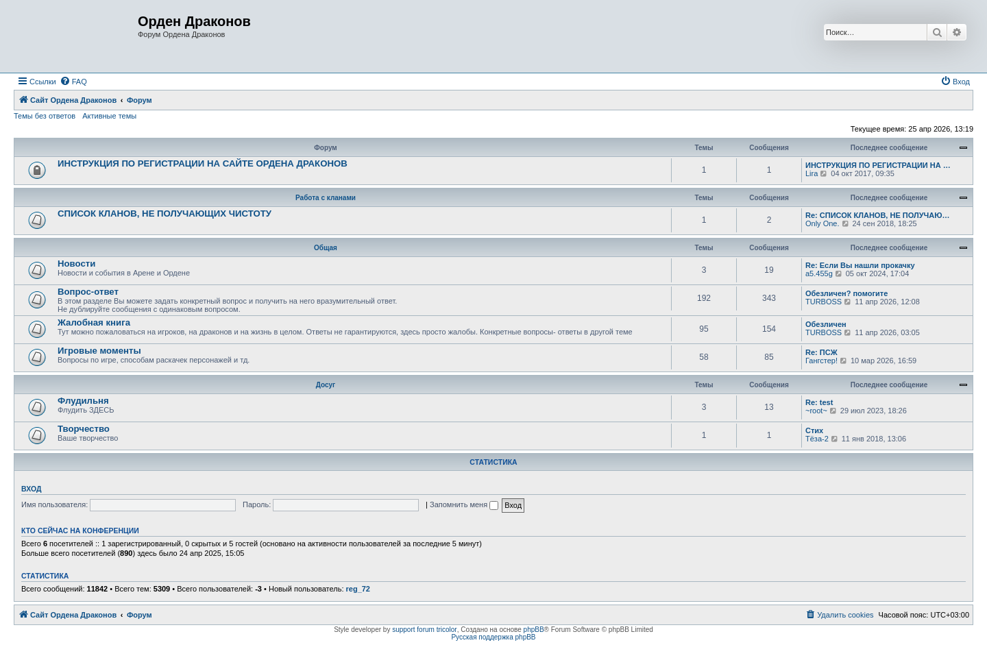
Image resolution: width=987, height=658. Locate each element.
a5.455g (819, 273)
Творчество (84, 429)
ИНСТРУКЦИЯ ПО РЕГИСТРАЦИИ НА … (878, 165)
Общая (325, 248)
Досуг (326, 385)
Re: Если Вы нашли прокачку (860, 265)
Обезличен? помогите (846, 293)
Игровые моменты (99, 350)
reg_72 (358, 589)
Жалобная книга (94, 322)
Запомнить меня (464, 504)
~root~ (816, 410)
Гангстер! (821, 360)
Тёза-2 (817, 439)
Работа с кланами (325, 198)
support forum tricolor (424, 629)
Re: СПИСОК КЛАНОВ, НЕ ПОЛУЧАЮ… (877, 215)
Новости (76, 263)
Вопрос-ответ (88, 292)
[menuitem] (73, 81)
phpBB (534, 629)
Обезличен (825, 324)
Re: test (819, 402)
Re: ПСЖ (821, 352)
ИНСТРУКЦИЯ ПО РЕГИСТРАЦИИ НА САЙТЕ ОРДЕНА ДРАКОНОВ (203, 163)
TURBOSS (823, 301)
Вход (31, 489)
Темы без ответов (44, 116)
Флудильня (83, 400)
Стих (814, 430)
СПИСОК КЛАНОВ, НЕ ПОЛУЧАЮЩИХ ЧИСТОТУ (164, 213)
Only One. (822, 223)
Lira (811, 173)
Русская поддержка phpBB (493, 637)
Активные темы (109, 116)
